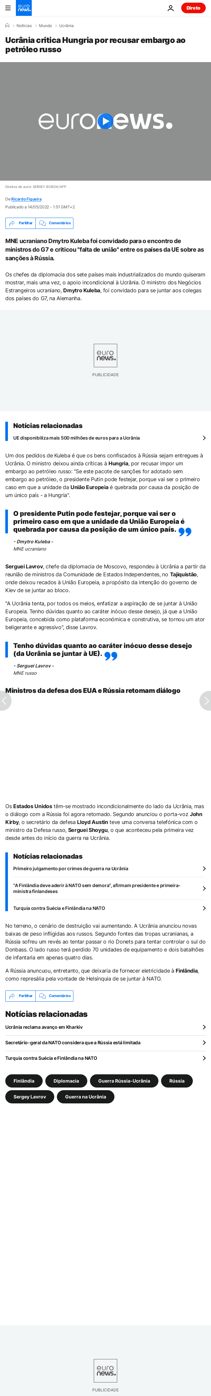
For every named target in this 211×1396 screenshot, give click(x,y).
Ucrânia (66, 26)
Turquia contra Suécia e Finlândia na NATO (59, 908)
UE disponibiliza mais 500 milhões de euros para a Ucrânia (76, 438)
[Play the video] (105, 121)
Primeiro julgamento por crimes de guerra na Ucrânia (70, 868)
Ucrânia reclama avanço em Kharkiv (44, 1027)
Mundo (45, 26)
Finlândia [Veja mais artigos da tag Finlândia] (24, 1080)
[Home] (7, 25)
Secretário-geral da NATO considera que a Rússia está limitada (73, 1042)
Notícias (24, 26)
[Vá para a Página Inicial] (24, 8)
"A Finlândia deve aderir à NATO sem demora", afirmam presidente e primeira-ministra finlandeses (97, 888)
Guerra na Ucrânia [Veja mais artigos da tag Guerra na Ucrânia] (85, 1096)
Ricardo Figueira (26, 199)
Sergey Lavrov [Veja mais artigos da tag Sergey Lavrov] (30, 1096)
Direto (193, 8)
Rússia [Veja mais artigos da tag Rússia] (177, 1080)
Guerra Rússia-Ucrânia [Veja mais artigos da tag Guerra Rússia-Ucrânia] (124, 1080)
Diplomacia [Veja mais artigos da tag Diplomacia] (66, 1080)
